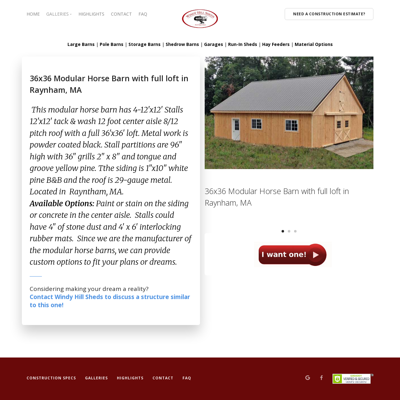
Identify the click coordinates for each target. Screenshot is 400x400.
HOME (33, 14)
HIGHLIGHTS (91, 14)
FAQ (142, 14)
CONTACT (121, 14)
